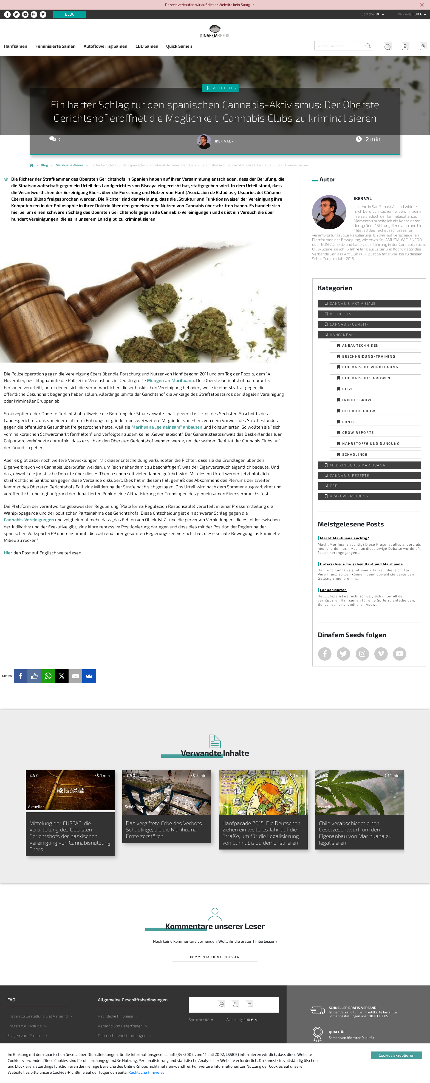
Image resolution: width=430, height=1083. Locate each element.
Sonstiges (15, 1055)
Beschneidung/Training (368, 356)
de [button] (378, 14)
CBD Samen (147, 46)
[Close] (422, 5)
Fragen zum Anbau (24, 1045)
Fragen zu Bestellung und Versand (37, 1016)
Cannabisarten (333, 590)
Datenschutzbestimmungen (122, 1035)
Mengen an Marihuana (170, 380)
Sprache (367, 14)
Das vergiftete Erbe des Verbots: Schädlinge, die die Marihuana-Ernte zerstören (164, 829)
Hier (8, 552)
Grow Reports (358, 432)
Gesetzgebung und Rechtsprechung (129, 1055)
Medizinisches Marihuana (357, 465)
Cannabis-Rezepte (349, 475)
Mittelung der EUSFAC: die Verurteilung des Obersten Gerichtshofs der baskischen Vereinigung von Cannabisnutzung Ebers (70, 836)
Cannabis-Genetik (349, 324)
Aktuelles (224, 88)
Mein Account (403, 47)
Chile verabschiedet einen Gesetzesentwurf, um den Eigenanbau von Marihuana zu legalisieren (355, 833)
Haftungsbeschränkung (118, 1045)
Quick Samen (179, 46)
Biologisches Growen (366, 378)
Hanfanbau (342, 334)
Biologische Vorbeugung (370, 367)
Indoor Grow (357, 400)
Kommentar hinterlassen (215, 957)
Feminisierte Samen (55, 46)
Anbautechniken (360, 345)
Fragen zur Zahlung (24, 1026)
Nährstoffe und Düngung (371, 443)
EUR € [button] (417, 14)
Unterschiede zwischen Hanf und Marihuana (361, 564)
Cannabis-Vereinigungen (29, 519)
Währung (404, 14)
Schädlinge (354, 454)
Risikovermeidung (349, 496)
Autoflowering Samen (106, 46)
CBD (334, 485)
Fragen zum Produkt (25, 1035)
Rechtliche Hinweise (115, 1016)
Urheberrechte (111, 1064)
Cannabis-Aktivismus (353, 303)
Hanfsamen (15, 46)
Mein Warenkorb (421, 47)
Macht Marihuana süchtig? (344, 538)
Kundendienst (386, 47)
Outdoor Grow (358, 411)
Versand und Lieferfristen (120, 1026)
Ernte (348, 422)
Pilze (348, 389)
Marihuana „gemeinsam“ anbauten (166, 426)
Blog (70, 14)
